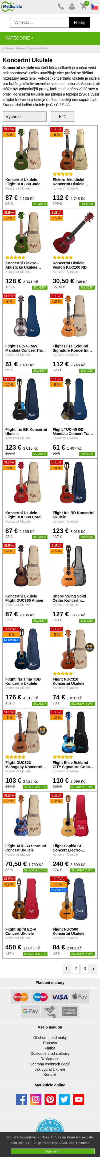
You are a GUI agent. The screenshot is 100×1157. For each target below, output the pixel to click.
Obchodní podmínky (50, 1037)
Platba (50, 1048)
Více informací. (79, 1143)
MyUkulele (7, 48)
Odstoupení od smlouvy (50, 1053)
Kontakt (50, 1075)
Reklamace (50, 1059)
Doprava (50, 1043)
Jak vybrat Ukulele (50, 1069)
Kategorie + (19, 38)
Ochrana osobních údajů (50, 1064)
